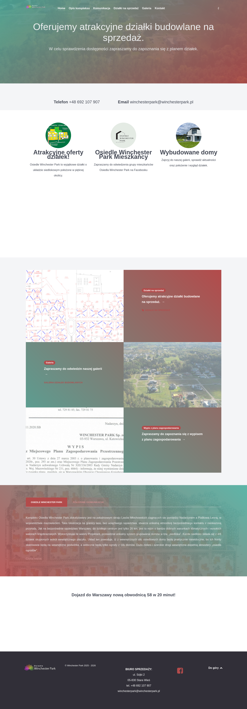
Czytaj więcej (34, 558)
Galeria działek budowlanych (63, 382)
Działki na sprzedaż (156, 310)
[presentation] (46, 502)
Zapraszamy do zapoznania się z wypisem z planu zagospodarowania (172, 437)
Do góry (215, 667)
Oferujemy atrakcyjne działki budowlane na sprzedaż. (171, 300)
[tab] (47, 502)
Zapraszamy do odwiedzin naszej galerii (73, 372)
